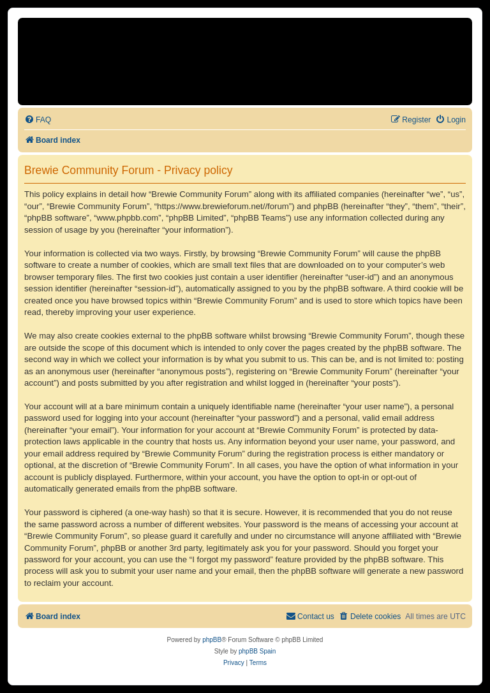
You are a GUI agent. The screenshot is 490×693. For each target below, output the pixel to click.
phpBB (211, 639)
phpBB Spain (257, 651)
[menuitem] (37, 120)
